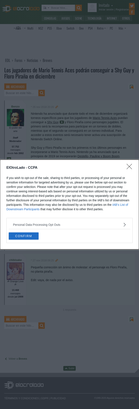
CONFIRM (23, 235)
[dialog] (69, 204)
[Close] (131, 168)
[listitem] (69, 224)
